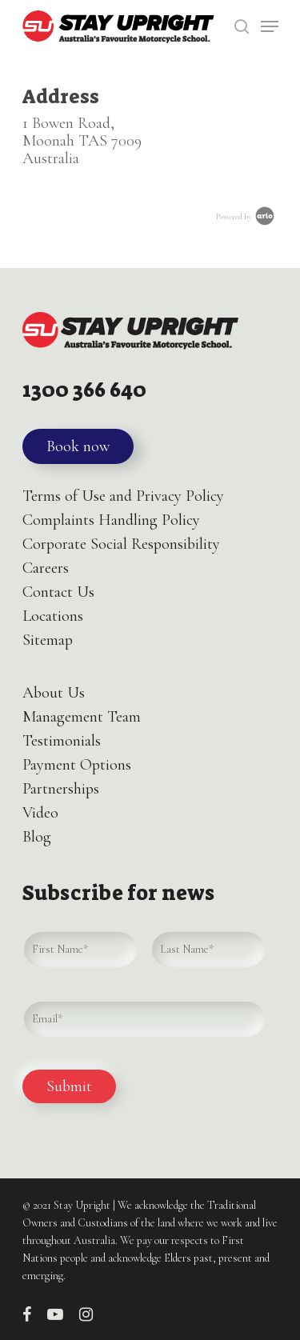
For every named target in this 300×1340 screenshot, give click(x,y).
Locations (52, 616)
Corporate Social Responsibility (121, 544)
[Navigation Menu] (269, 26)
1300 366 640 (84, 390)
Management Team (81, 717)
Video (40, 813)
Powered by (246, 217)
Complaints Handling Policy (111, 520)
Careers (45, 568)
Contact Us (58, 592)
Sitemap (47, 640)
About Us (53, 693)
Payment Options (76, 765)
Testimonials (61, 741)
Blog (36, 837)
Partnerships (60, 789)
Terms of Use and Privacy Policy (123, 496)
